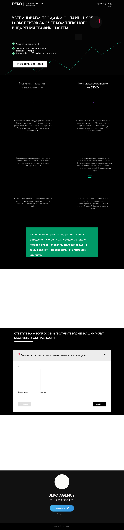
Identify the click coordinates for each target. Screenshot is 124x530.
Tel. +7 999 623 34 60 (61, 500)
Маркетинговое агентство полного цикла (34, 4)
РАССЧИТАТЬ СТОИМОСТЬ (30, 64)
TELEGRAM (60, 508)
